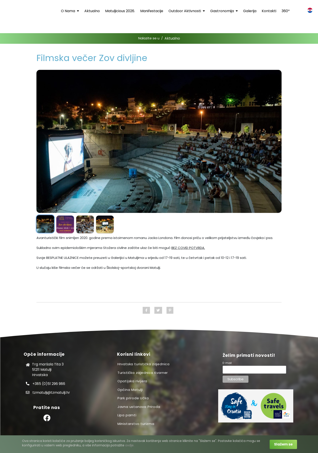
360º (286, 10)
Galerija (249, 10)
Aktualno (92, 10)
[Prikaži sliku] (45, 224)
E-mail (227, 363)
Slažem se (283, 444)
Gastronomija (224, 10)
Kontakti (269, 10)
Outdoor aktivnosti (186, 10)
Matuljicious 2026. (120, 10)
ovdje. (129, 445)
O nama (70, 10)
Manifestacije (151, 10)
